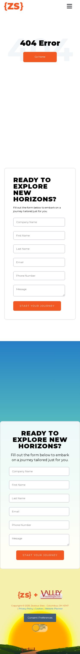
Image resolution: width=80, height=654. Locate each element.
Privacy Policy (26, 608)
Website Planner (54, 608)
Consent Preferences (40, 617)
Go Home (40, 56)
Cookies (39, 608)
